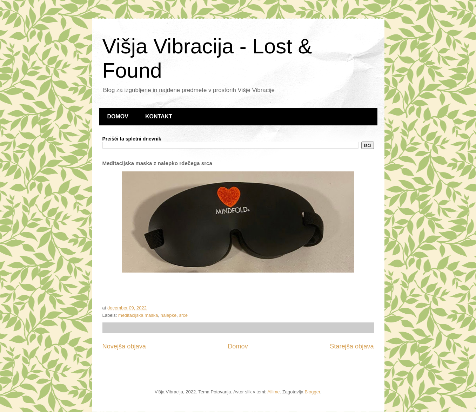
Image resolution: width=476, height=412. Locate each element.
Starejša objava (352, 346)
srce (183, 315)
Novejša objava (124, 346)
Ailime (273, 391)
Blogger (312, 391)
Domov (238, 346)
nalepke (169, 315)
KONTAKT (158, 116)
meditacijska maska (138, 315)
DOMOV (117, 116)
